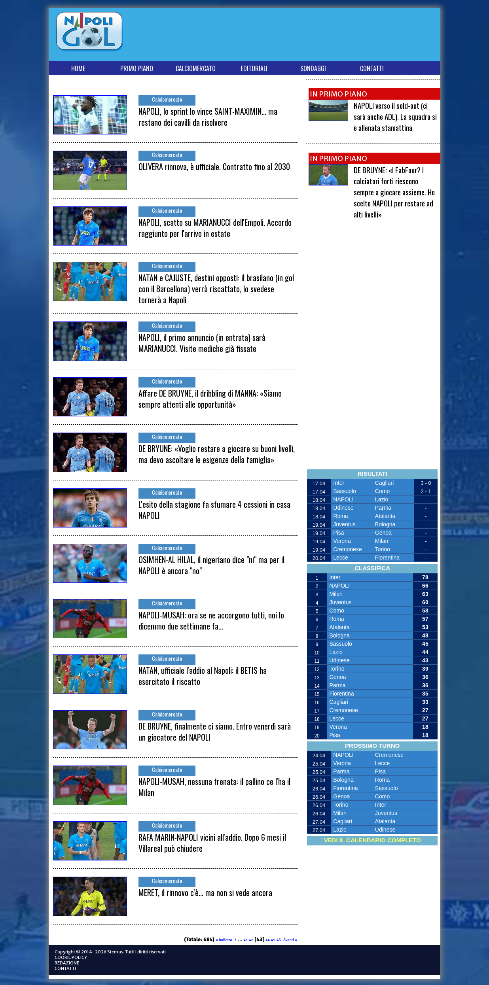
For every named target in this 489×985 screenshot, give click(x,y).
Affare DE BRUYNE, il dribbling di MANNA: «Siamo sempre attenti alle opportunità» (210, 398)
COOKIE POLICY (71, 957)
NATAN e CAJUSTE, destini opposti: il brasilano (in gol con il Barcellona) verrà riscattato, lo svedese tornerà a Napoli (216, 289)
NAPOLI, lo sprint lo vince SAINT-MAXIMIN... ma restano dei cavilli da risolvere (207, 116)
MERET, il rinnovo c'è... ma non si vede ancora (205, 892)
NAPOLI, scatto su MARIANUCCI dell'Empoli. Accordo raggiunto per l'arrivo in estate (215, 227)
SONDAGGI (313, 68)
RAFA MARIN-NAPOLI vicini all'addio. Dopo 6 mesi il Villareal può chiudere (212, 842)
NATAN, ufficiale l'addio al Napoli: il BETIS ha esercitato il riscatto (202, 675)
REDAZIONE (67, 963)
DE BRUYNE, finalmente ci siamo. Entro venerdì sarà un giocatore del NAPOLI (214, 731)
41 (246, 940)
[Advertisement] (293, 36)
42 (251, 940)
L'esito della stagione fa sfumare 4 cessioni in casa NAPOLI (214, 509)
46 (279, 940)
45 (273, 940)
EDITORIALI (254, 68)
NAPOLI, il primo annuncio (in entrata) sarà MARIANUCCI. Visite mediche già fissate (201, 342)
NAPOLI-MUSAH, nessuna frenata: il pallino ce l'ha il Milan (214, 786)
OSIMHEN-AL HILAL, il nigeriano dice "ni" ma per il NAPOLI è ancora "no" (211, 565)
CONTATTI (372, 68)
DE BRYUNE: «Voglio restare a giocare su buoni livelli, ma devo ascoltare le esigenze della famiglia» (216, 453)
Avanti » (290, 940)
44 (267, 940)
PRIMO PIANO (136, 68)
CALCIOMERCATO (196, 68)
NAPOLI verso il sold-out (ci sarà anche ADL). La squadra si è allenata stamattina (395, 116)
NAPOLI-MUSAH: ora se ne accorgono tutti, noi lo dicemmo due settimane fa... (211, 620)
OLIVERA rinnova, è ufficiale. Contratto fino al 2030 (214, 166)
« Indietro (224, 940)
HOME (78, 68)
